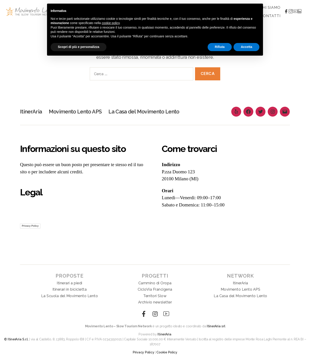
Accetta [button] (246, 47)
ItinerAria (31, 111)
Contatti (270, 16)
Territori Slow (154, 296)
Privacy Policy (30, 225)
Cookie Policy (166, 352)
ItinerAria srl (216, 326)
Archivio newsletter (155, 302)
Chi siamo (270, 7)
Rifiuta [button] (220, 47)
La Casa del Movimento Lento (147, 111)
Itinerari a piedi (69, 283)
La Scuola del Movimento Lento (69, 296)
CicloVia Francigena (155, 289)
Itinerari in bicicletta (69, 289)
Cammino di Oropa (155, 283)
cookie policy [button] (110, 23)
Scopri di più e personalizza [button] (78, 47)
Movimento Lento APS (76, 111)
